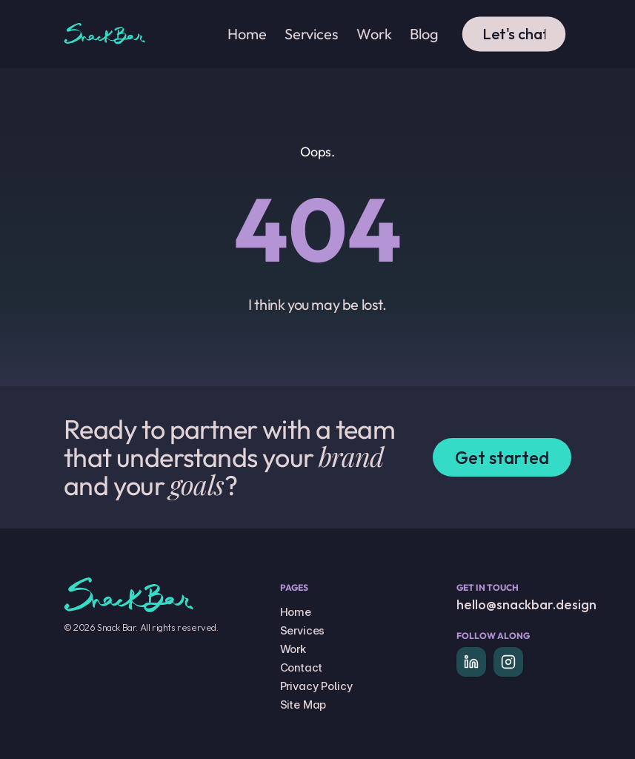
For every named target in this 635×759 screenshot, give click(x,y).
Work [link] (374, 33)
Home (295, 612)
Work (293, 649)
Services (302, 630)
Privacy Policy (316, 686)
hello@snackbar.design (526, 604)
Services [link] (312, 33)
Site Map (303, 704)
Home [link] (247, 33)
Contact (301, 667)
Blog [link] (424, 33)
